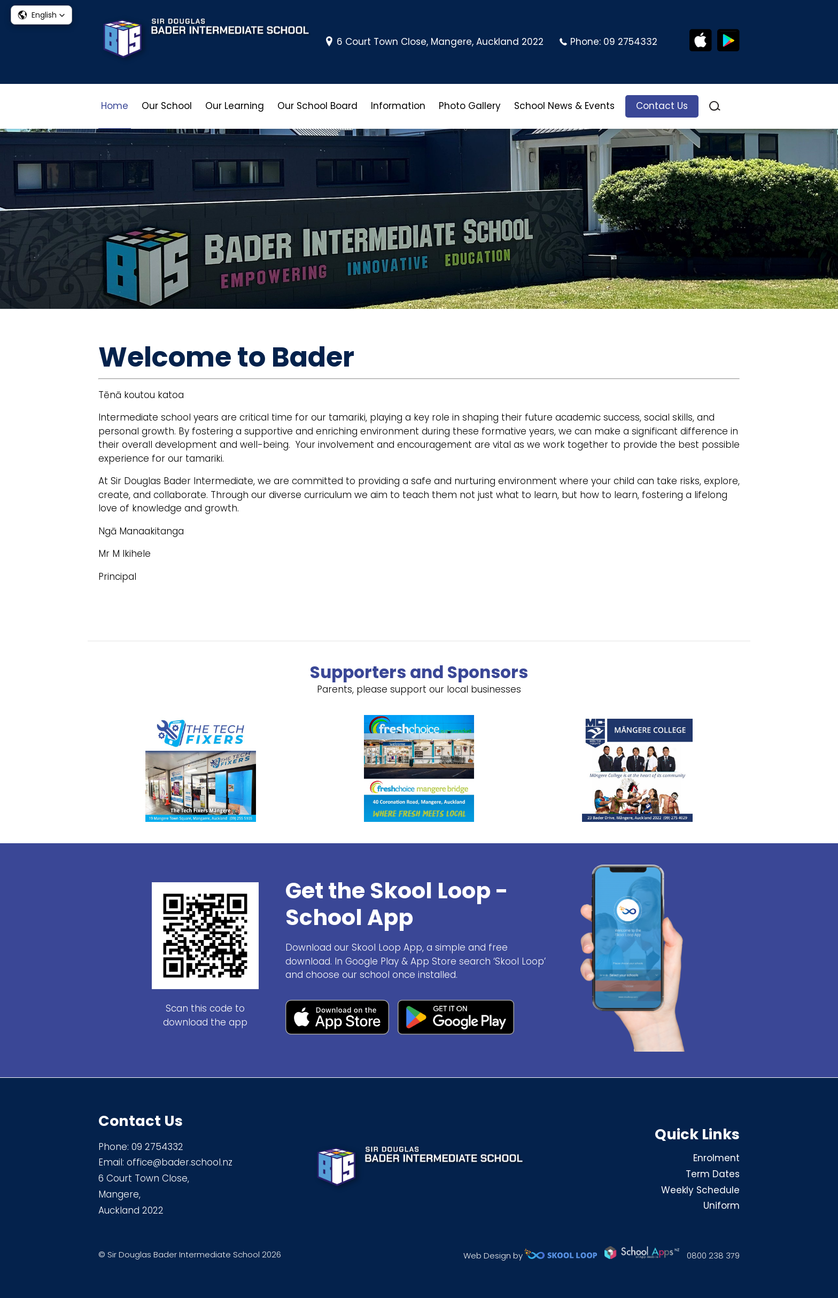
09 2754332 (630, 41)
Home (114, 105)
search (714, 106)
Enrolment (716, 1158)
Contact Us (662, 105)
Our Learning (234, 105)
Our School (167, 105)
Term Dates (713, 1174)
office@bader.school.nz (179, 1162)
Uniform (721, 1206)
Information (398, 105)
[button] (41, 15)
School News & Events (564, 105)
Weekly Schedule (700, 1190)
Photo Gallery (470, 105)
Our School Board (317, 105)
